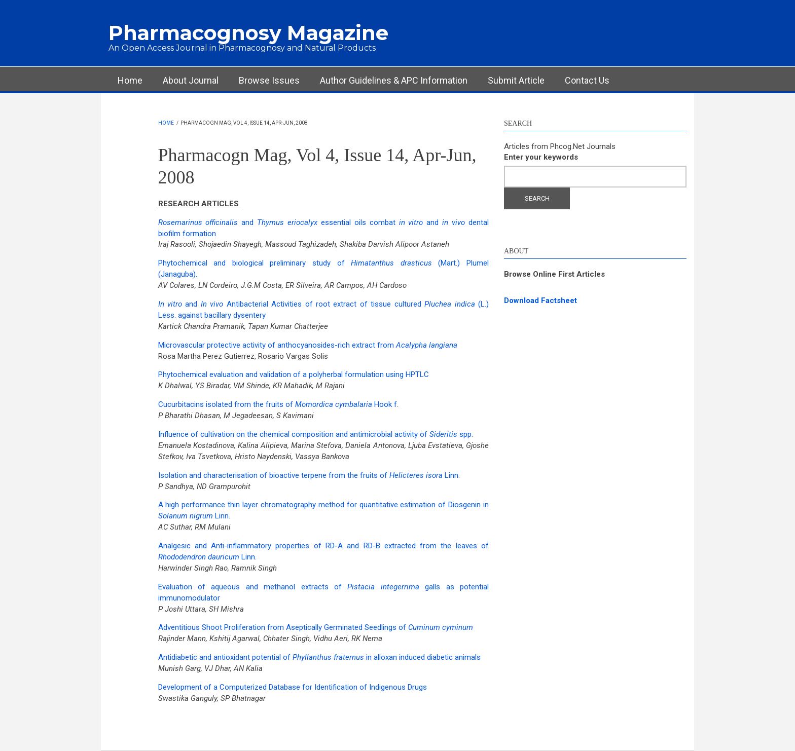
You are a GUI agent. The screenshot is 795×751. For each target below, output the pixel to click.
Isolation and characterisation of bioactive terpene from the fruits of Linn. (309, 475)
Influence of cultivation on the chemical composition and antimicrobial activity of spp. (315, 434)
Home (130, 80)
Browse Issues (269, 80)
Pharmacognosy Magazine (248, 32)
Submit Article (516, 80)
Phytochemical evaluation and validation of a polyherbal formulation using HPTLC (293, 374)
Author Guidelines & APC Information (393, 80)
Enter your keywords (541, 157)
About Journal (191, 80)
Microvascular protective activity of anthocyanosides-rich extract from (307, 345)
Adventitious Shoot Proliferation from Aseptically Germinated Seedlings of (315, 627)
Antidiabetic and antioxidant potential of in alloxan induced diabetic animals (319, 657)
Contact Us (587, 80)
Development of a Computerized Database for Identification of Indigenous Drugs (292, 687)
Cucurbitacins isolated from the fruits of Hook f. (278, 404)
